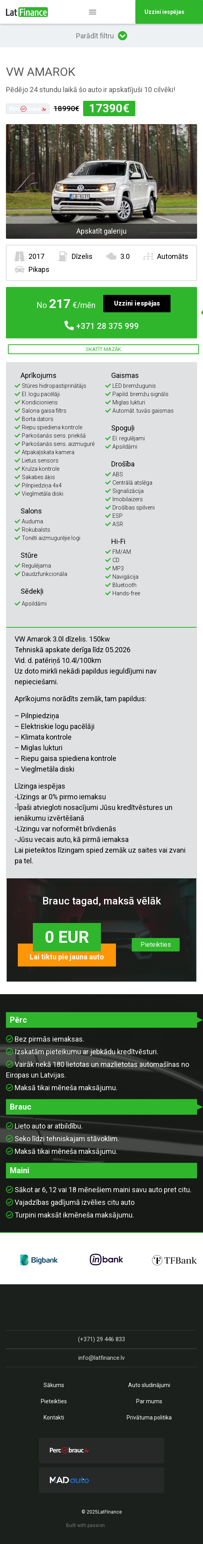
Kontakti (54, 1417)
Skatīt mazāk (103, 349)
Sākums (54, 1385)
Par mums (149, 1401)
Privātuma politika (149, 1417)
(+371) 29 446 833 (101, 1339)
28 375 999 (102, 326)
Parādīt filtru (101, 35)
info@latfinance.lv (101, 1357)
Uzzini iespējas (137, 303)
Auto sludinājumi (149, 1385)
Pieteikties (155, 944)
